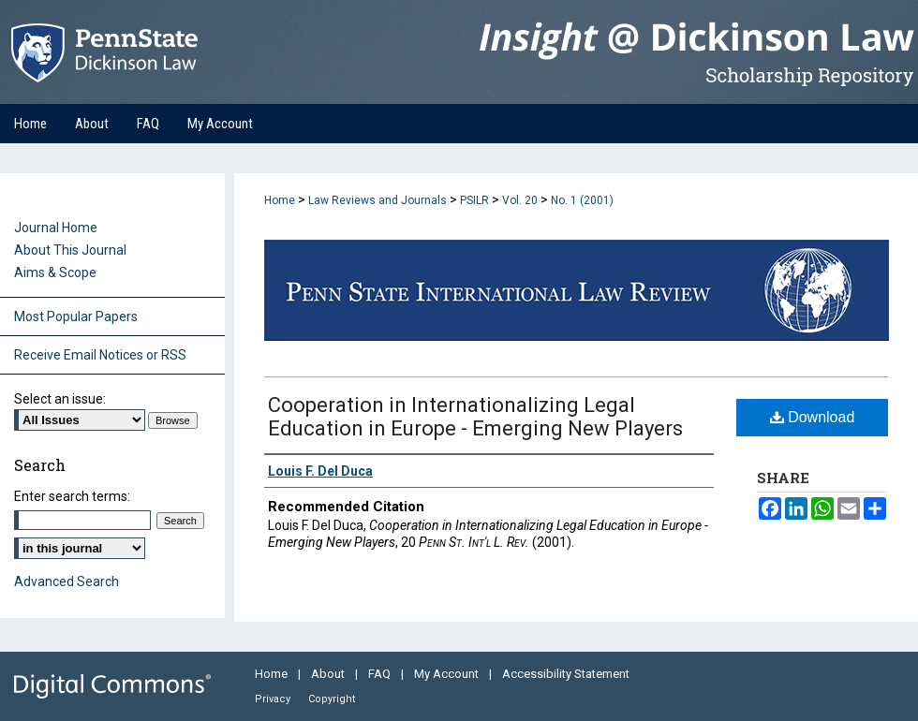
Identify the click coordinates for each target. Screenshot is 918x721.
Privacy (274, 699)
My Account (447, 674)
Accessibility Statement (565, 674)
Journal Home (55, 227)
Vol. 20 (520, 200)
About (329, 674)
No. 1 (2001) (582, 200)
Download (812, 417)
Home (279, 200)
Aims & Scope (55, 272)
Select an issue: (60, 398)
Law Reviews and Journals (377, 200)
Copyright (331, 699)
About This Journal (70, 250)
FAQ (380, 674)
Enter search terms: (72, 496)
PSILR (474, 200)
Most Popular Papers (76, 316)
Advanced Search (66, 581)
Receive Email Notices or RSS (100, 354)
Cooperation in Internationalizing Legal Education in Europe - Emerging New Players (475, 416)
